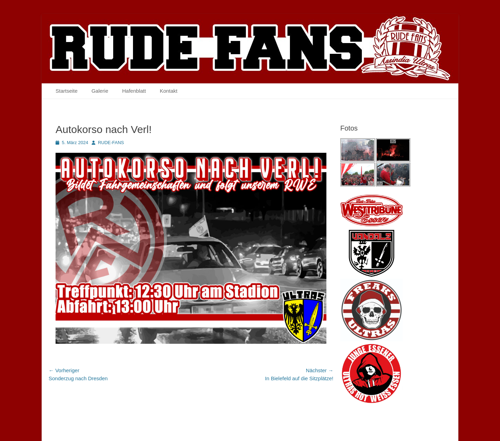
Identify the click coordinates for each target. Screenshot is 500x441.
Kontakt (168, 91)
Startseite (66, 91)
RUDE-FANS (111, 142)
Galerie (99, 91)
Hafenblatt (134, 91)
